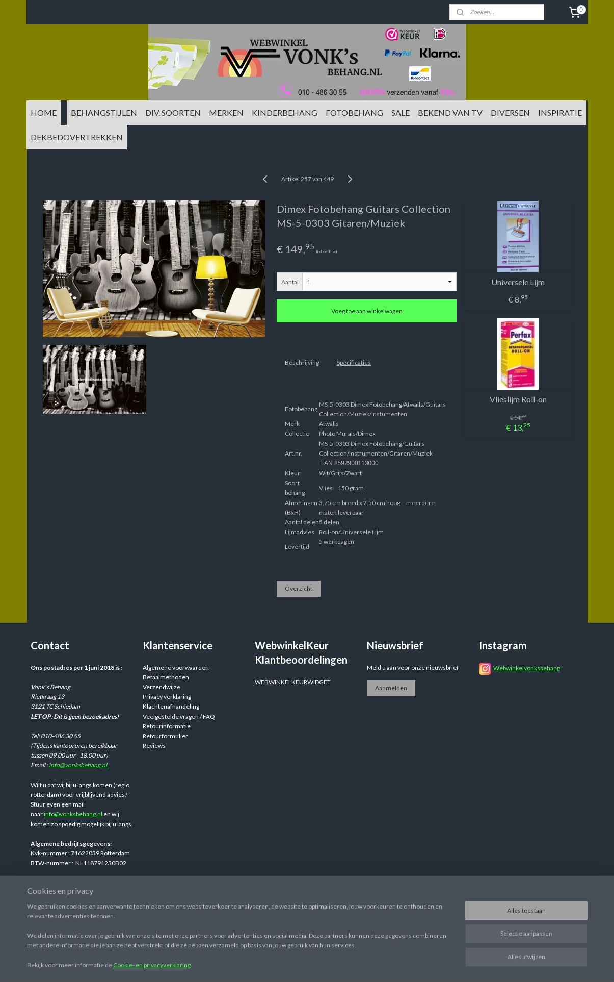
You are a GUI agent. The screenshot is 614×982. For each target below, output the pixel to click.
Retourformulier (165, 736)
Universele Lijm (518, 282)
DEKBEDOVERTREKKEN (77, 137)
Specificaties (353, 362)
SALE (400, 112)
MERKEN (226, 112)
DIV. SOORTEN (173, 112)
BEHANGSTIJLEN (104, 112)
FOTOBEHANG (354, 112)
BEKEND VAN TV (450, 112)
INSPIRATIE (560, 112)
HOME (44, 112)
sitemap (367, 900)
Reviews (154, 745)
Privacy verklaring (167, 696)
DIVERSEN (510, 112)
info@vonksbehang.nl (79, 765)
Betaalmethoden (166, 677)
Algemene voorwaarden (176, 667)
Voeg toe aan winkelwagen (366, 311)
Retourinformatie (167, 726)
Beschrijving (301, 362)
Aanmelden (391, 688)
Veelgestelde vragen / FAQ (179, 716)
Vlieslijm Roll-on (517, 399)
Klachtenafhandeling (171, 706)
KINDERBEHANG (284, 112)
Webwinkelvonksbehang (526, 668)
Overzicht (298, 588)
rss (385, 900)
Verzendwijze (161, 687)
